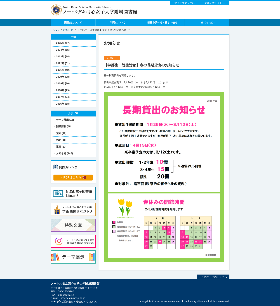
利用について (117, 22)
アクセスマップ (183, 3)
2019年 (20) (63, 83)
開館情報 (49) (64, 126)
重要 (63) (61, 146)
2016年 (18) (63, 103)
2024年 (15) (63, 49)
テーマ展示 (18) (65, 119)
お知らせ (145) (64, 153)
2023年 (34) (63, 56)
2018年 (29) (63, 90)
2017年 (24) (63, 96)
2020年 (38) (63, 76)
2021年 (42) (63, 69)
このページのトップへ (214, 276)
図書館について (73, 22)
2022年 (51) (63, 63)
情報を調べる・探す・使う (162, 22)
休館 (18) (61, 139)
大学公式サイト (213, 3)
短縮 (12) (61, 133)
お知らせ (68, 29)
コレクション (207, 22)
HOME (55, 29)
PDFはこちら (72, 177)
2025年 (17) (63, 43)
